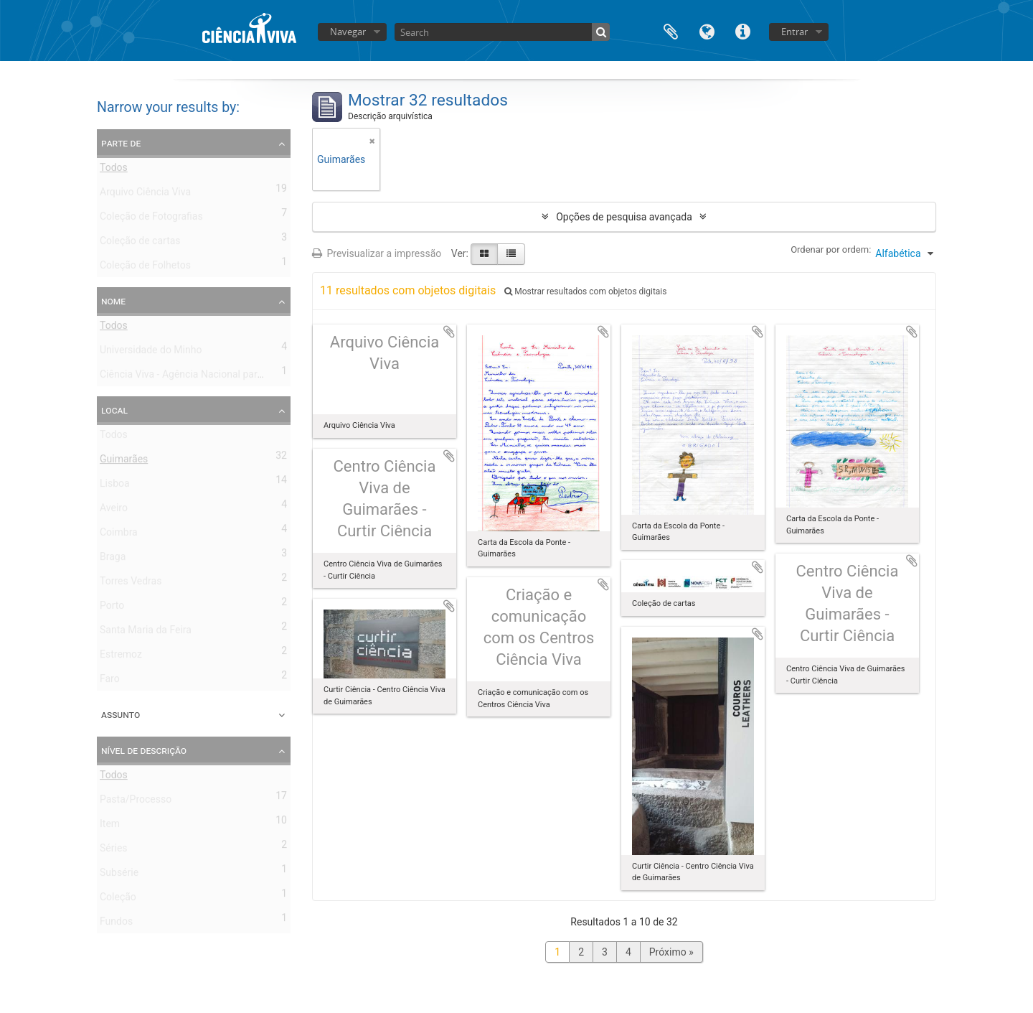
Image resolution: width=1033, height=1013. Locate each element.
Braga (113, 559)
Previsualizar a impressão (376, 253)
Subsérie (119, 875)
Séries (114, 850)
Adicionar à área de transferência (449, 332)
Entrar (794, 31)
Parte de (121, 143)
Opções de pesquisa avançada (624, 217)
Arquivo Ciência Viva (145, 194)
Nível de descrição (144, 750)
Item (110, 826)
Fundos (116, 924)
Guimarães (124, 461)
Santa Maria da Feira (146, 632)
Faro (110, 681)
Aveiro (114, 510)
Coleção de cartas (140, 243)
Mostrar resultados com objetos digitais (585, 291)
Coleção (118, 899)
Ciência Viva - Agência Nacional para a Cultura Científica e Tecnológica (257, 377)
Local (114, 410)
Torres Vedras (130, 583)
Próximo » (671, 952)
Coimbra (119, 535)
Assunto (120, 714)
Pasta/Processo (135, 802)
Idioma (707, 30)
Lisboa (115, 486)
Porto (112, 608)
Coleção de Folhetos (145, 268)
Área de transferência (671, 30)
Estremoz (121, 657)
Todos (114, 170)
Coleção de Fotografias (151, 219)
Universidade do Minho (151, 352)
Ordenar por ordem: (831, 249)
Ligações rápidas (742, 30)
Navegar (348, 31)
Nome (113, 301)
